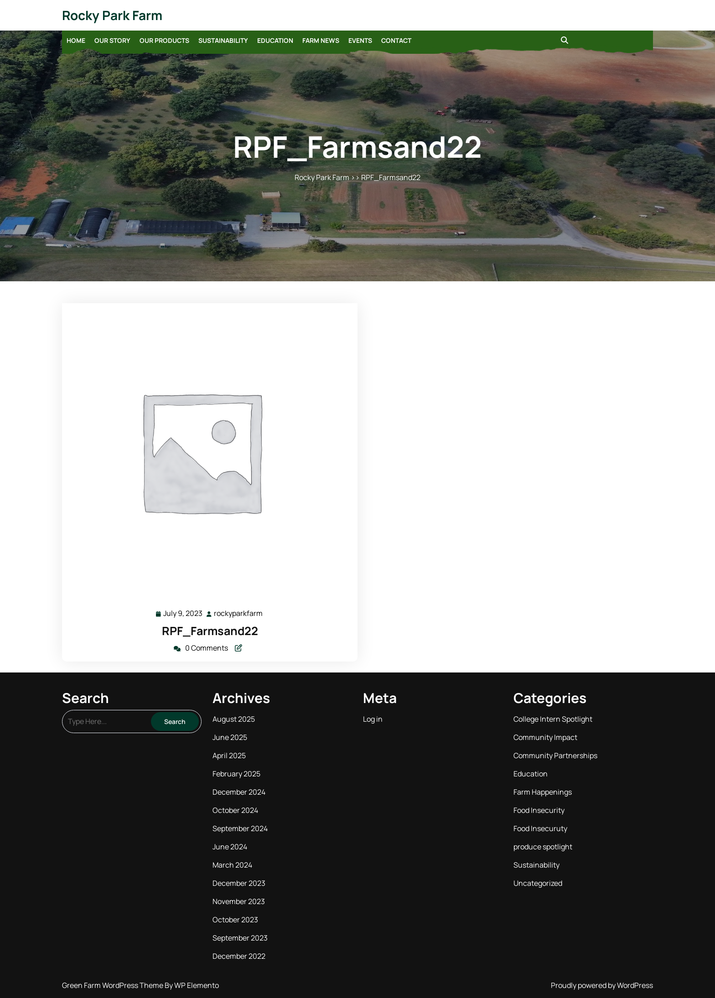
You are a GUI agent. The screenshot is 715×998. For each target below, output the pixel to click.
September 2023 (240, 938)
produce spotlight (542, 847)
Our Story (112, 40)
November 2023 (238, 901)
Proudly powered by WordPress (602, 985)
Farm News (320, 40)
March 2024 (232, 865)
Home (76, 40)
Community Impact (545, 737)
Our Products (164, 40)
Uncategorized (537, 883)
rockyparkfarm (239, 613)
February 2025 (236, 774)
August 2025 (233, 719)
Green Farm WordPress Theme (113, 985)
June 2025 (229, 737)
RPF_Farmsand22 (210, 631)
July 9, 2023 (183, 613)
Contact (396, 40)
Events (360, 40)
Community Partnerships (555, 755)
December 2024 (238, 792)
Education (275, 40)
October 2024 (235, 810)
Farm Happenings (542, 792)
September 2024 (240, 828)
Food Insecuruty (540, 828)
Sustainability (223, 40)
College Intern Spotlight (552, 719)
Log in (373, 719)
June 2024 (229, 847)
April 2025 (229, 755)
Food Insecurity (539, 810)
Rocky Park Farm (112, 15)
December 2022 (238, 956)
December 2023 (238, 883)
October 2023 (235, 920)
